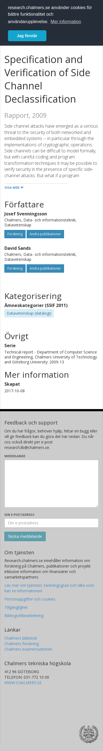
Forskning (15, 234)
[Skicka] (25, 536)
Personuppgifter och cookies (29, 599)
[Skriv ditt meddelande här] (51, 484)
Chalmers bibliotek (20, 638)
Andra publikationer (45, 234)
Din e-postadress (19, 514)
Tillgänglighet (16, 607)
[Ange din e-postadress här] (51, 523)
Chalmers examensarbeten (28, 649)
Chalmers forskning (21, 643)
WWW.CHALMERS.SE (22, 682)
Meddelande (14, 456)
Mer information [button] (66, 21)
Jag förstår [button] (27, 36)
